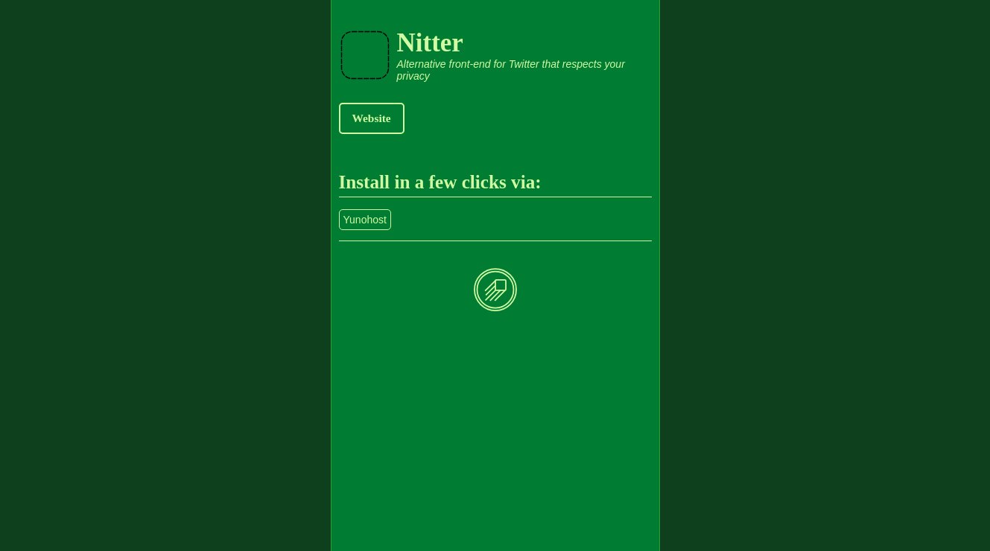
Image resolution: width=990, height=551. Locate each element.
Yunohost (365, 220)
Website (371, 118)
